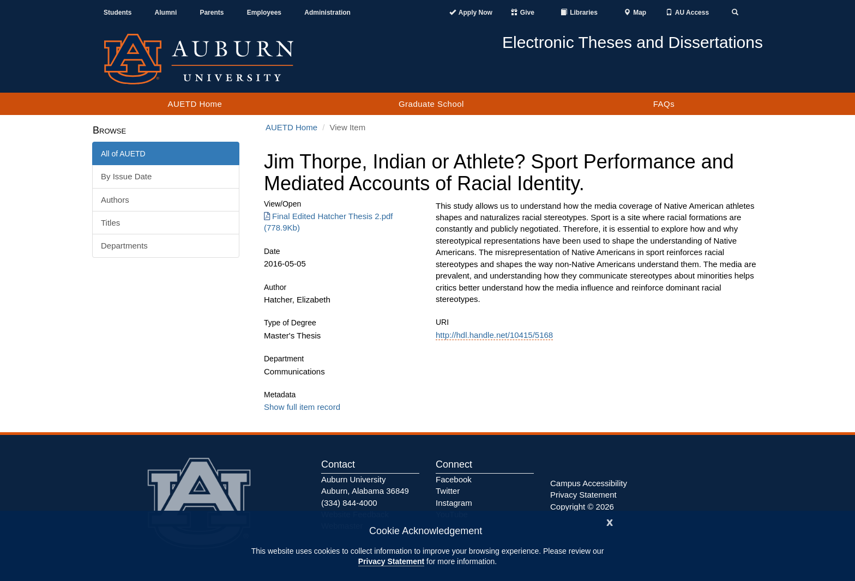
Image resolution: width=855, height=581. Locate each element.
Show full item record (302, 406)
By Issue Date (126, 176)
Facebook (454, 479)
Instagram (454, 502)
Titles (110, 222)
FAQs (664, 103)
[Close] (609, 521)
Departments (124, 245)
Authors (115, 199)
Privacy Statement (391, 561)
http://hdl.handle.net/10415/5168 (494, 335)
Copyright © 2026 (582, 506)
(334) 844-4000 (349, 502)
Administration (327, 12)
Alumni (166, 12)
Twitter (448, 490)
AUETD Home (194, 103)
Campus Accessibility (588, 483)
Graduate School (431, 103)
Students (117, 12)
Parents (212, 12)
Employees (264, 12)
